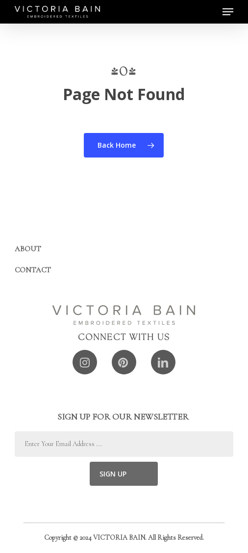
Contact (33, 269)
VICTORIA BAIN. (120, 537)
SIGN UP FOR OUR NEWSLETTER (124, 416)
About (28, 248)
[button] (228, 12)
